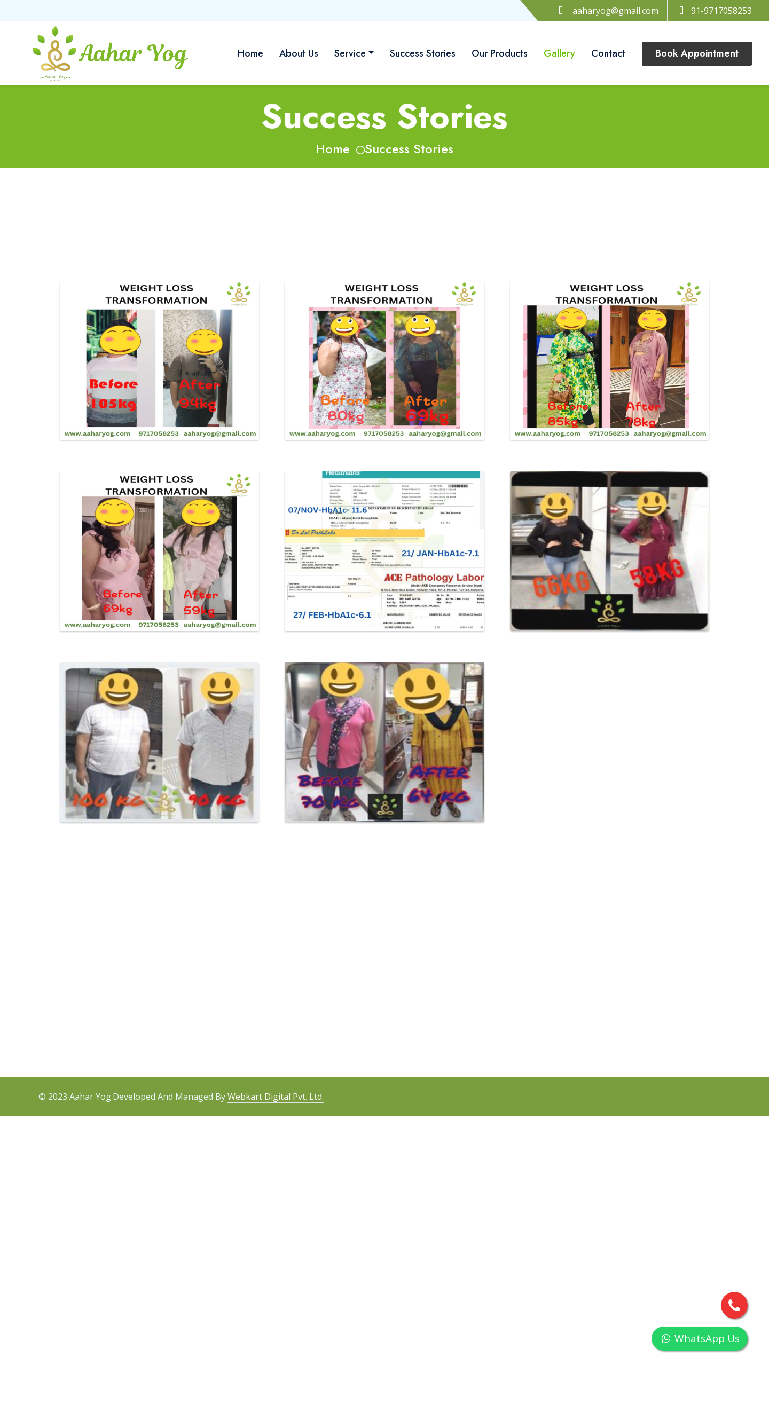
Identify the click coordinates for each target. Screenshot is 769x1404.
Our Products (500, 53)
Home (250, 53)
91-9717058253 (714, 11)
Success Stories (423, 53)
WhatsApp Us (700, 1338)
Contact (608, 53)
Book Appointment (697, 53)
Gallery (559, 53)
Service (350, 53)
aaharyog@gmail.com (615, 11)
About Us (298, 53)
